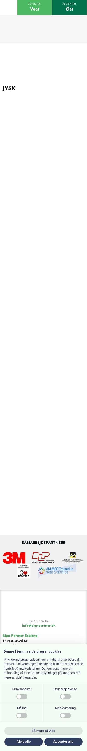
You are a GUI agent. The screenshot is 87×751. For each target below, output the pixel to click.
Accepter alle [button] (63, 741)
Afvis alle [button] (24, 741)
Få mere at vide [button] (43, 731)
